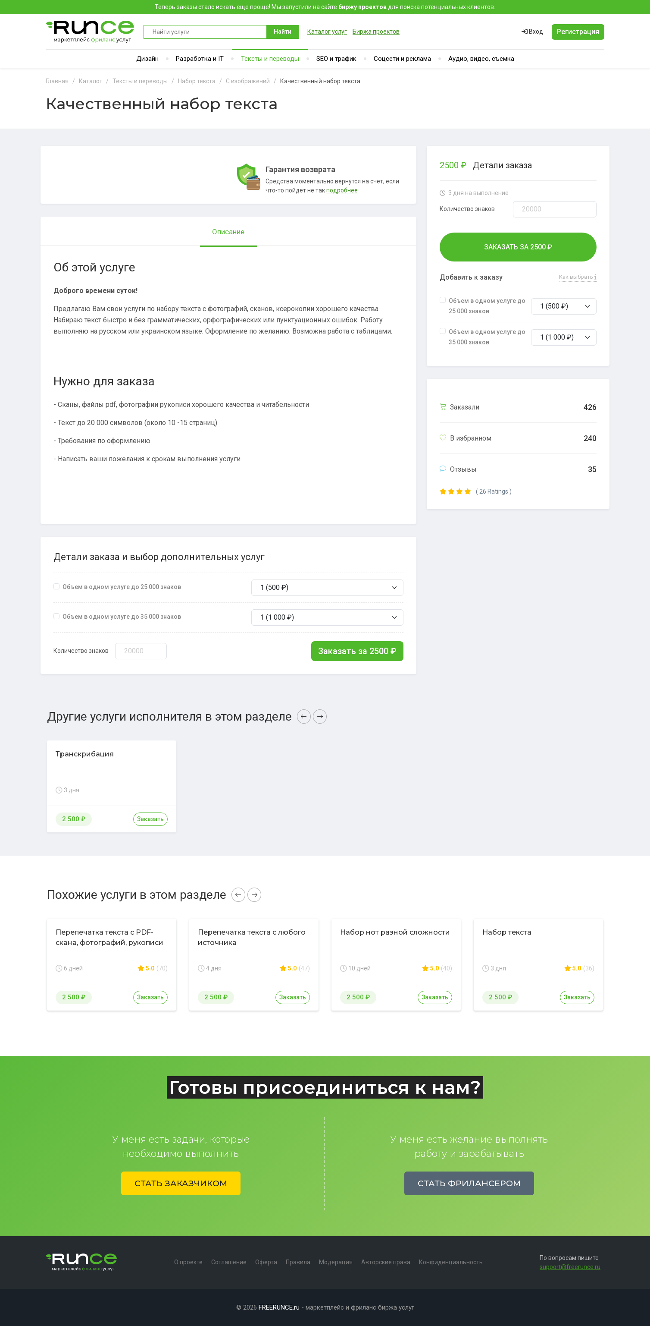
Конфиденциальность (451, 1262)
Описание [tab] (228, 231)
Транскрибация (85, 754)
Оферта (266, 1262)
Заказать (150, 819)
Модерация (336, 1262)
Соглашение (229, 1262)
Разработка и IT (200, 59)
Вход (532, 31)
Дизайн (147, 59)
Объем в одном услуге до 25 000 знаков (121, 586)
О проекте (188, 1262)
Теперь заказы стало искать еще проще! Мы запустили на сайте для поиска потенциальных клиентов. (325, 6)
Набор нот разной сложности (395, 932)
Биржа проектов (376, 31)
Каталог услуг (327, 31)
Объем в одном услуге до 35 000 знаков (121, 616)
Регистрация (578, 32)
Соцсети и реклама (402, 59)
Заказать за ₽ (357, 651)
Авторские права (385, 1262)
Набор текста (506, 932)
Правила (298, 1262)
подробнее (342, 190)
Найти (282, 31)
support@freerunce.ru (570, 1266)
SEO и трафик (336, 59)
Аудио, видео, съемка (481, 59)
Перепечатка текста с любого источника (252, 937)
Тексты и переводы (270, 59)
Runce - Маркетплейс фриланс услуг (90, 32)
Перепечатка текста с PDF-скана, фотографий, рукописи (109, 937)
